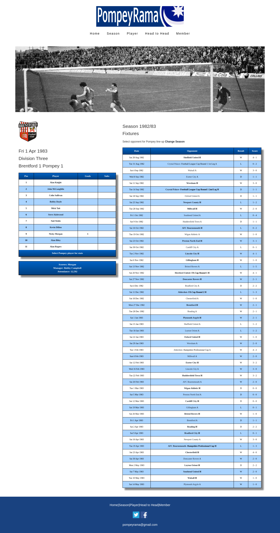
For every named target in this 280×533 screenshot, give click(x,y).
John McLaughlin (55, 189)
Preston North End (191, 241)
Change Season (175, 141)
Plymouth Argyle (191, 318)
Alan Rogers (55, 246)
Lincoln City (191, 253)
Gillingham (191, 260)
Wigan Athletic (191, 234)
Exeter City (191, 177)
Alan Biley (56, 240)
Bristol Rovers (191, 266)
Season (113, 33)
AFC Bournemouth (191, 228)
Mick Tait (55, 208)
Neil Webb (56, 221)
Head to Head (157, 33)
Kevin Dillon (56, 227)
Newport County (191, 202)
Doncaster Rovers (191, 279)
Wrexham (191, 183)
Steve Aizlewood (55, 214)
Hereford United (182, 273)
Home (95, 33)
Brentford (191, 305)
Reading (191, 311)
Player (132, 33)
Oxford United (191, 196)
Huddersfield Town (191, 221)
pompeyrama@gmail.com (140, 524)
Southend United (191, 215)
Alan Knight (55, 182)
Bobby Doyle (56, 202)
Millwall (191, 209)
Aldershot (182, 292)
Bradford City (191, 286)
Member (183, 33)
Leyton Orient (191, 330)
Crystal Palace (174, 164)
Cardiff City (191, 247)
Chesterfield (191, 298)
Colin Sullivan (55, 195)
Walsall (191, 170)
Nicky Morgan (56, 234)
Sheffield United (191, 157)
